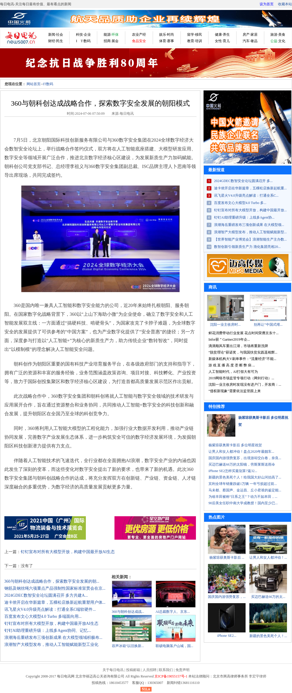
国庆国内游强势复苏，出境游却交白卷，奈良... (244, 458)
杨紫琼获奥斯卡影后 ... (226, 557)
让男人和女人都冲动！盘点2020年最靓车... (241, 452)
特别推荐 (216, 406)
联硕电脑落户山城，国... (174, 646)
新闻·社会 (55, 34)
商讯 (212, 287)
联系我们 (166, 670)
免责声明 (182, 670)
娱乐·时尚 (166, 34)
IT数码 (48, 84)
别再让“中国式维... (268, 325)
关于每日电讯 (113, 670)
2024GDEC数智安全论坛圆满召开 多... (243, 181)
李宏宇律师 (257, 676)
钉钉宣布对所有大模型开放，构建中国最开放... (250, 210)
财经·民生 (55, 41)
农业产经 (139, 34)
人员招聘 (149, 670)
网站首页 (34, 84)
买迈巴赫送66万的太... (268, 597)
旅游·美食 (277, 34)
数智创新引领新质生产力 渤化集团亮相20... (247, 247)
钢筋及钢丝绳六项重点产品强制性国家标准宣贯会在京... (55, 588)
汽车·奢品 (250, 41)
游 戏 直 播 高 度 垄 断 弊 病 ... (231, 365)
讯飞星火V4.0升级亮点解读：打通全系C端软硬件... (50, 609)
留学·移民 (194, 34)
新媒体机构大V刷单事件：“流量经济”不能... (242, 359)
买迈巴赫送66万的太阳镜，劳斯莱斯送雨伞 (241, 464)
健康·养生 (222, 34)
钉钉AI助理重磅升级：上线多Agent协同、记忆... (47, 630)
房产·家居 (250, 34)
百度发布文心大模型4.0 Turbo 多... (240, 203)
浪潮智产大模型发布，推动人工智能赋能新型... (250, 232)
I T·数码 (83, 41)
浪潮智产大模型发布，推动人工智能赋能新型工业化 (51, 644)
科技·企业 (83, 34)
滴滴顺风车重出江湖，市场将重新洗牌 (238, 346)
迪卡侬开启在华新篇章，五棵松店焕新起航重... (250, 188)
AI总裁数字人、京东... (173, 612)
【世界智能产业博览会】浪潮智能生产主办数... (250, 239)
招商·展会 (111, 41)
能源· (111, 34)
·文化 (277, 41)
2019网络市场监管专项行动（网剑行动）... (241, 378)
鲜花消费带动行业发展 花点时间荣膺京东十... (243, 333)
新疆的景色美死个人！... (268, 636)
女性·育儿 (222, 41)
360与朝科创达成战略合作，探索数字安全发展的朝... (52, 581)
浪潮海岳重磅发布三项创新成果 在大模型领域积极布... (53, 637)
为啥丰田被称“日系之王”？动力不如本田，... (242, 497)
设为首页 (267, 4)
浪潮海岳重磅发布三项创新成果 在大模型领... (249, 225)
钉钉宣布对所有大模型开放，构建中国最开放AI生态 (68, 552)
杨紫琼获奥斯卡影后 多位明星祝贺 (235, 445)
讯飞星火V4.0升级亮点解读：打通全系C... (246, 195)
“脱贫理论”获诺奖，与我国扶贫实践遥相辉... (242, 352)
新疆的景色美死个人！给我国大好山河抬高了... (244, 477)
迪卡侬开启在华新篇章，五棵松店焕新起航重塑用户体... (55, 602)
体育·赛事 (166, 41)
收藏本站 (285, 4)
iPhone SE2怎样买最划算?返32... (232, 471)
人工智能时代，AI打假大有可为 (233, 372)
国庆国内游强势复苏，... (227, 597)
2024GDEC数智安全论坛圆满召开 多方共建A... (46, 595)
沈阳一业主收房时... (225, 325)
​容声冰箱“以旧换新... (128, 646)
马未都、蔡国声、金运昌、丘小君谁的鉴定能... (244, 490)
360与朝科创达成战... (128, 612)
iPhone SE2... (226, 636)
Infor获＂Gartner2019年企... (229, 339)
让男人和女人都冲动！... (268, 557)
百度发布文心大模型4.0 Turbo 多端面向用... (43, 616)
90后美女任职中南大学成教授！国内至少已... (243, 503)
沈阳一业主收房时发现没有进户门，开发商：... (244, 384)
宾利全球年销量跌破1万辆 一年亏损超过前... (242, 484)
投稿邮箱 (133, 670)
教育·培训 (194, 41)
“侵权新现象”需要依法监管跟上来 (234, 391)
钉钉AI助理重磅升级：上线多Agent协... (244, 217)
